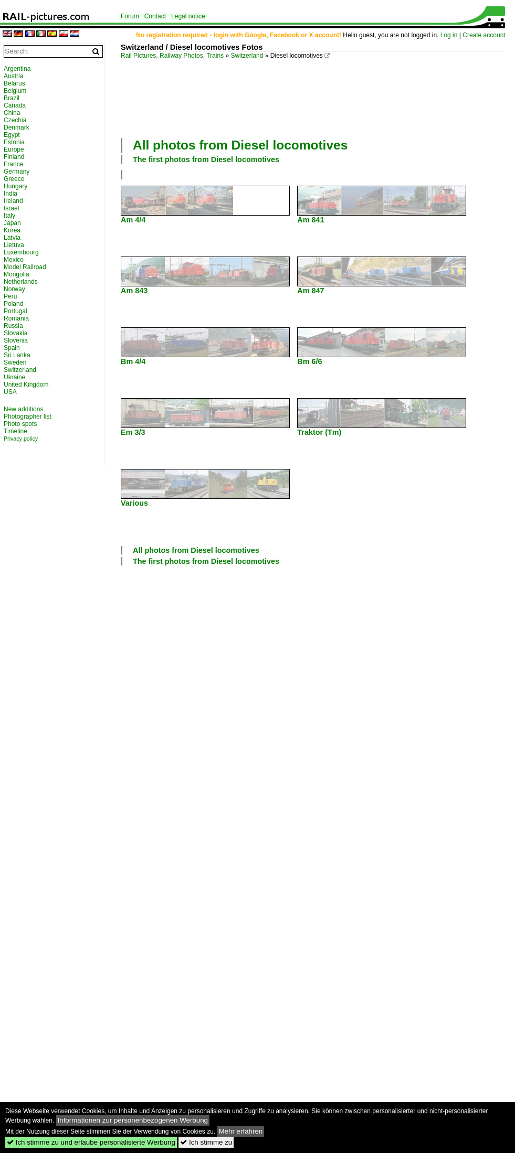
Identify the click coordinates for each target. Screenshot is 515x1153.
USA (10, 392)
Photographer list (27, 416)
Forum (130, 16)
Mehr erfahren (241, 1131)
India (10, 193)
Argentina (17, 68)
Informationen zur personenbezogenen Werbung (133, 1120)
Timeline (15, 431)
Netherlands (21, 281)
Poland (13, 303)
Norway (14, 289)
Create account (484, 35)
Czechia (15, 120)
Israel (11, 208)
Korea (12, 230)
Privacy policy (21, 438)
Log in (449, 35)
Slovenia (16, 340)
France (13, 164)
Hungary (15, 186)
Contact (155, 16)
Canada (15, 105)
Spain (12, 347)
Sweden (15, 362)
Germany (16, 171)
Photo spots (20, 424)
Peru (10, 296)
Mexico (14, 259)
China (12, 112)
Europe (14, 149)
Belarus (14, 83)
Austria (13, 76)
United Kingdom (26, 384)
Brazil (11, 98)
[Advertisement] (159, 97)
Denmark (16, 127)
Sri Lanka (17, 355)
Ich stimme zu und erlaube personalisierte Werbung (91, 1142)
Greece (14, 179)
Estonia (14, 142)
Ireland (13, 201)
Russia (13, 325)
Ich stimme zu (206, 1142)
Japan (12, 223)
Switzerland (246, 55)
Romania (16, 318)
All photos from (240, 145)
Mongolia (16, 274)
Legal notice (188, 16)
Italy (9, 215)
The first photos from (206, 159)
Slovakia (15, 333)
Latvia (12, 237)
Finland (14, 157)
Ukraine (14, 377)
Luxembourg (21, 252)
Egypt (12, 134)
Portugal (15, 311)
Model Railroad (25, 267)
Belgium (15, 90)
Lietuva (14, 245)
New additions (23, 409)
